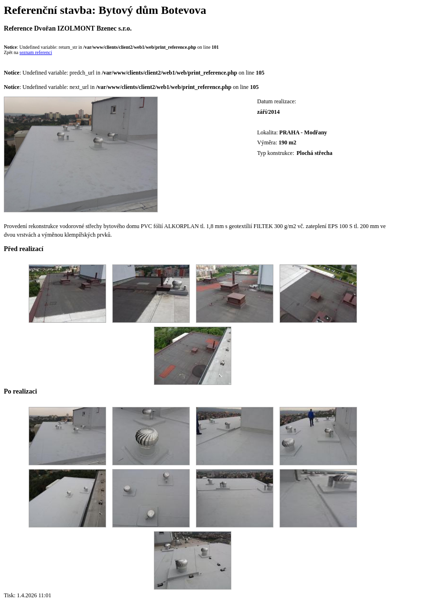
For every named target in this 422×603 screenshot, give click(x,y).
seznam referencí (36, 52)
